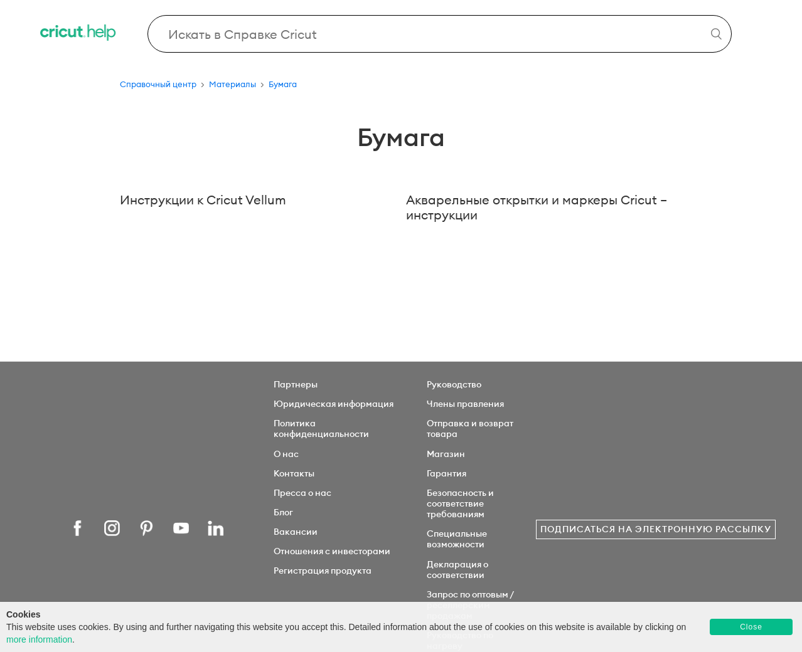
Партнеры (296, 384)
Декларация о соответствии (457, 570)
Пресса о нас (302, 492)
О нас (286, 454)
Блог (283, 512)
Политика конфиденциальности (321, 428)
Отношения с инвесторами (332, 551)
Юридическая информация (333, 403)
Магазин (446, 454)
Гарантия (446, 473)
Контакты (294, 473)
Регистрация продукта (323, 570)
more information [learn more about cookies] (39, 639)
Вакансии (296, 531)
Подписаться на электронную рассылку (655, 529)
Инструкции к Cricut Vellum (203, 200)
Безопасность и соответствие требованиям (460, 503)
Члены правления (465, 403)
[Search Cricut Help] (439, 34)
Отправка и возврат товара (470, 428)
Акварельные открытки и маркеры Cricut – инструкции (536, 207)
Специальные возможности (457, 539)
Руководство (454, 384)
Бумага (283, 84)
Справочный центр (158, 84)
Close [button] (751, 627)
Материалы (232, 84)
